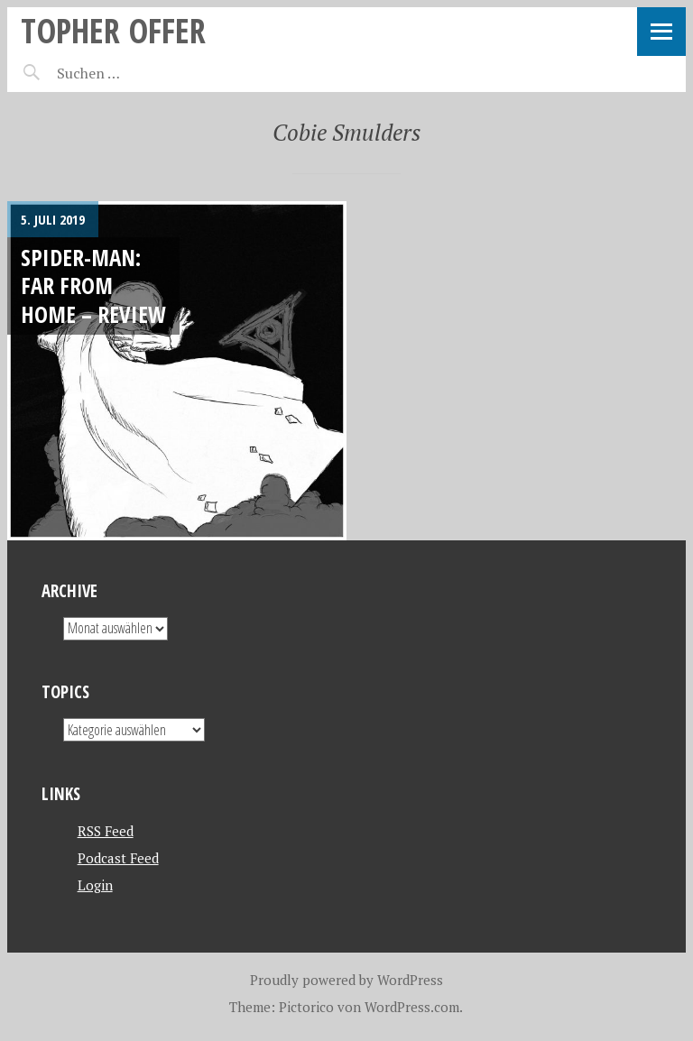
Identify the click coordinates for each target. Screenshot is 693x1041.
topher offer (113, 30)
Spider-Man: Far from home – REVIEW (93, 285)
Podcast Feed (118, 858)
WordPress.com (412, 1007)
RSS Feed (106, 831)
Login (95, 885)
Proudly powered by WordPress (346, 980)
